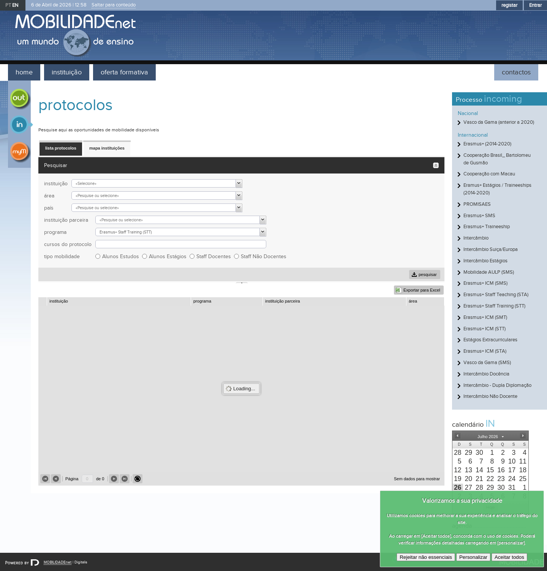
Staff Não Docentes (265, 256)
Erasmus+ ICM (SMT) (485, 317)
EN (15, 5)
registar (509, 5)
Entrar (535, 5)
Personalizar (473, 557)
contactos (516, 72)
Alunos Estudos (122, 256)
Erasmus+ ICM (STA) (484, 351)
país (49, 208)
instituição (67, 72)
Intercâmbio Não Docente (490, 396)
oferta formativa (124, 72)
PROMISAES (477, 204)
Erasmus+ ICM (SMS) (485, 283)
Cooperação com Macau (489, 174)
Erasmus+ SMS (479, 216)
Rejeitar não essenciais (426, 557)
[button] (457, 436)
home (24, 72)
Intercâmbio (476, 238)
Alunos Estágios (169, 256)
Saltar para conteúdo (114, 5)
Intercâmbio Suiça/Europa (490, 249)
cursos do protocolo (68, 244)
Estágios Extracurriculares (490, 340)
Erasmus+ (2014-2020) (487, 144)
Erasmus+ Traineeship (486, 227)
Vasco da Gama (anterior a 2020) (498, 122)
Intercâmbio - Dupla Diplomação (497, 385)
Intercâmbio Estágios (485, 261)
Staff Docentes (215, 256)
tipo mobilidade (62, 256)
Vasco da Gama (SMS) (487, 363)
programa (55, 232)
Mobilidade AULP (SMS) (488, 272)
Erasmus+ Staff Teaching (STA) (495, 295)
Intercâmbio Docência (486, 374)
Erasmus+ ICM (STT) (484, 329)
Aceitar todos (509, 557)
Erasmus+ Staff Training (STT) (494, 306)
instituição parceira (66, 220)
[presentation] (458, 453)
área (49, 195)
